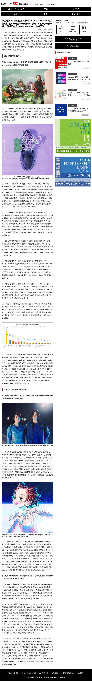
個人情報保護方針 (68, 673)
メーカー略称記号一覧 (28, 673)
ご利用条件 (55, 673)
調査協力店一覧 (13, 673)
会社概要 (80, 673)
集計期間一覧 (43, 673)
